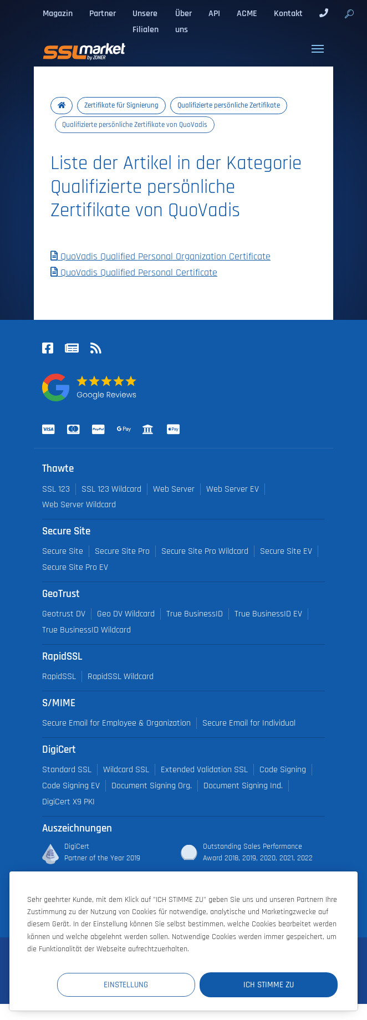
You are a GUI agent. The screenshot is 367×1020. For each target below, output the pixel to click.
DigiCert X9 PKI (68, 802)
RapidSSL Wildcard (121, 676)
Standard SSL (66, 770)
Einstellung (133, 984)
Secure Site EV (286, 551)
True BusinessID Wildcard (86, 630)
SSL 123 (56, 489)
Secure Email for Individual (248, 723)
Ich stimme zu (271, 984)
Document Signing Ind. (243, 786)
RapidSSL (59, 676)
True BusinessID (194, 614)
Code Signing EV (71, 786)
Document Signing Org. (151, 786)
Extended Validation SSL (204, 770)
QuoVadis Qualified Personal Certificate (133, 273)
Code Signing (282, 770)
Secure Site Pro (122, 551)
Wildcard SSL (126, 770)
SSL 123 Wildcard (111, 489)
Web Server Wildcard (79, 505)
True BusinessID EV (268, 614)
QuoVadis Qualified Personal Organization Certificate (160, 257)
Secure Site (62, 551)
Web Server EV (232, 489)
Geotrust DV (63, 614)
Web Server (174, 489)
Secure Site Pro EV (75, 567)
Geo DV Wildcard (126, 614)
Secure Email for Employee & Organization (116, 723)
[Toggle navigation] (317, 48)
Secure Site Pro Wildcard (204, 551)
